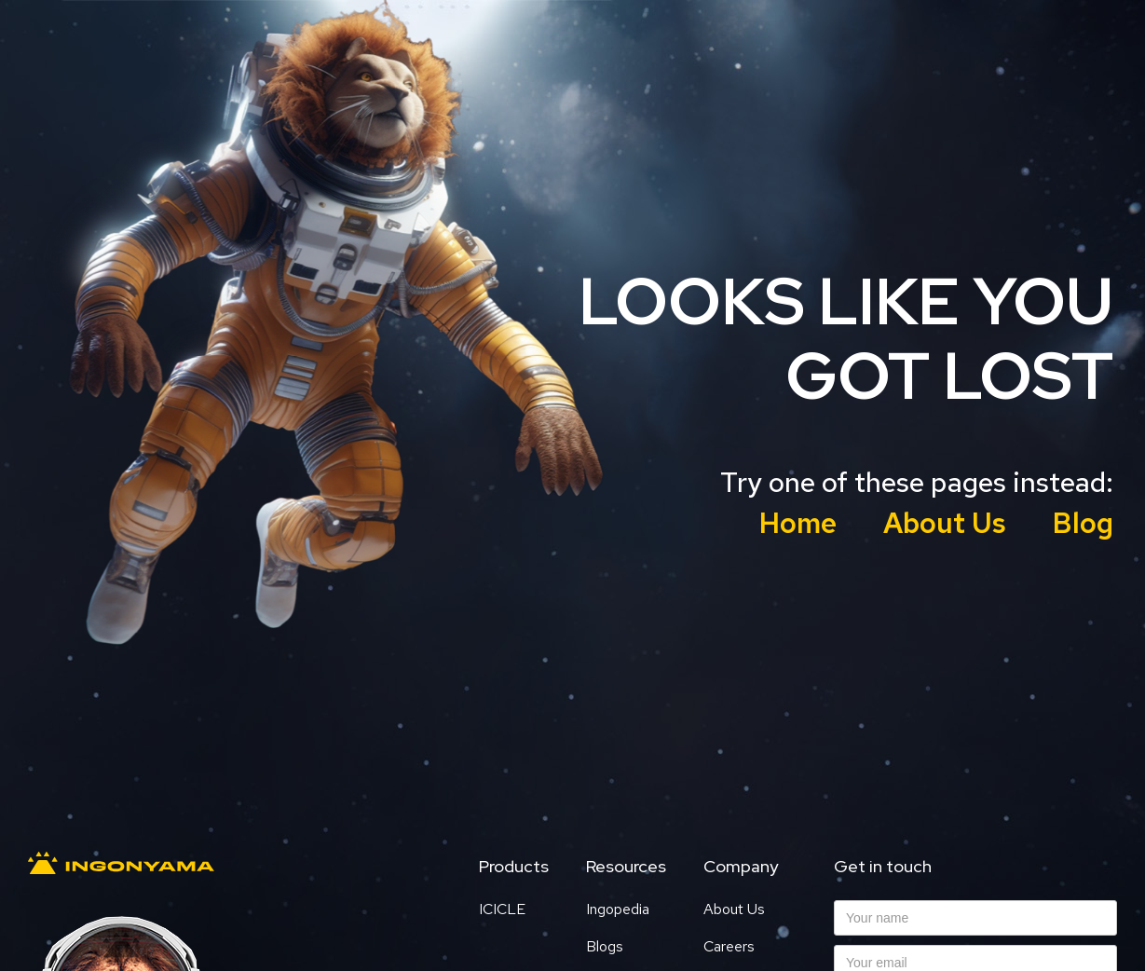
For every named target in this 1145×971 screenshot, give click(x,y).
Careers (729, 946)
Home (798, 522)
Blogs (604, 946)
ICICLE (502, 909)
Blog (1083, 522)
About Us (944, 522)
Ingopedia (617, 909)
